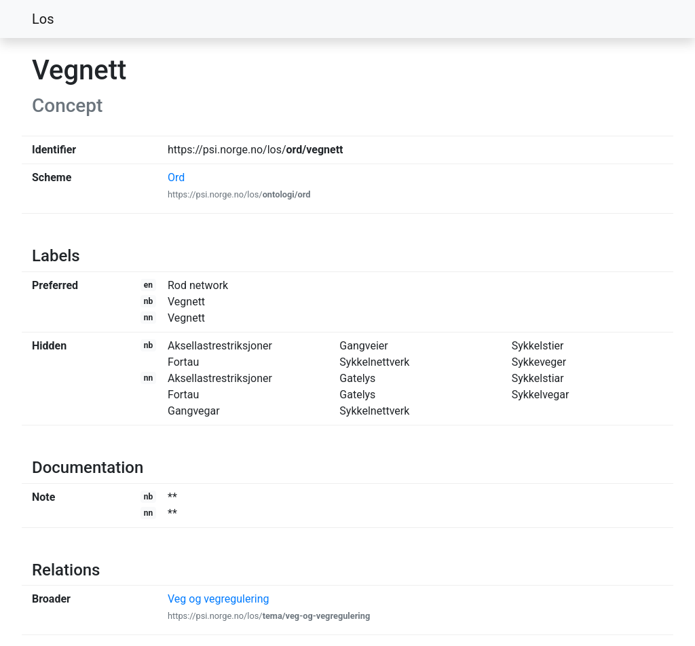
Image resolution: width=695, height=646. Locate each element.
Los (43, 19)
